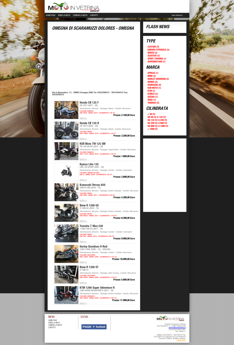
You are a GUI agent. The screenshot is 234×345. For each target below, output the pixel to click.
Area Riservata (177, 15)
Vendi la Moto (64, 15)
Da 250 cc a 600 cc (157, 123)
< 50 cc (151, 114)
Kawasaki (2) (154, 85)
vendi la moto (54, 323)
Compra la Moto (80, 15)
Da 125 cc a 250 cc (157, 120)
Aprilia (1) (153, 73)
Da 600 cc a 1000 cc (158, 126)
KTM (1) (151, 91)
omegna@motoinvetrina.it (177, 328)
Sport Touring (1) (157, 59)
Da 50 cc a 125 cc (157, 117)
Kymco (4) (153, 94)
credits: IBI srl (181, 340)
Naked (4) (152, 53)
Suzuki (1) (153, 97)
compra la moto (55, 325)
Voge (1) (152, 100)
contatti (52, 328)
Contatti (94, 15)
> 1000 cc (153, 129)
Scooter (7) (154, 56)
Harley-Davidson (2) (158, 79)
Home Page (50, 15)
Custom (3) (153, 47)
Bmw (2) (152, 76)
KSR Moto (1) (154, 88)
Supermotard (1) (157, 62)
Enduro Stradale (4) (158, 50)
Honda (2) (153, 82)
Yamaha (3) (153, 103)
